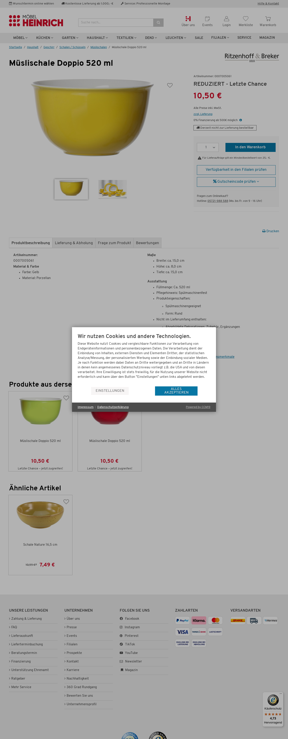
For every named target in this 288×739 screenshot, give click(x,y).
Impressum (86, 407)
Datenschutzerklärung (113, 407)
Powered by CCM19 (198, 407)
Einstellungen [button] (110, 391)
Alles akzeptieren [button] (176, 390)
